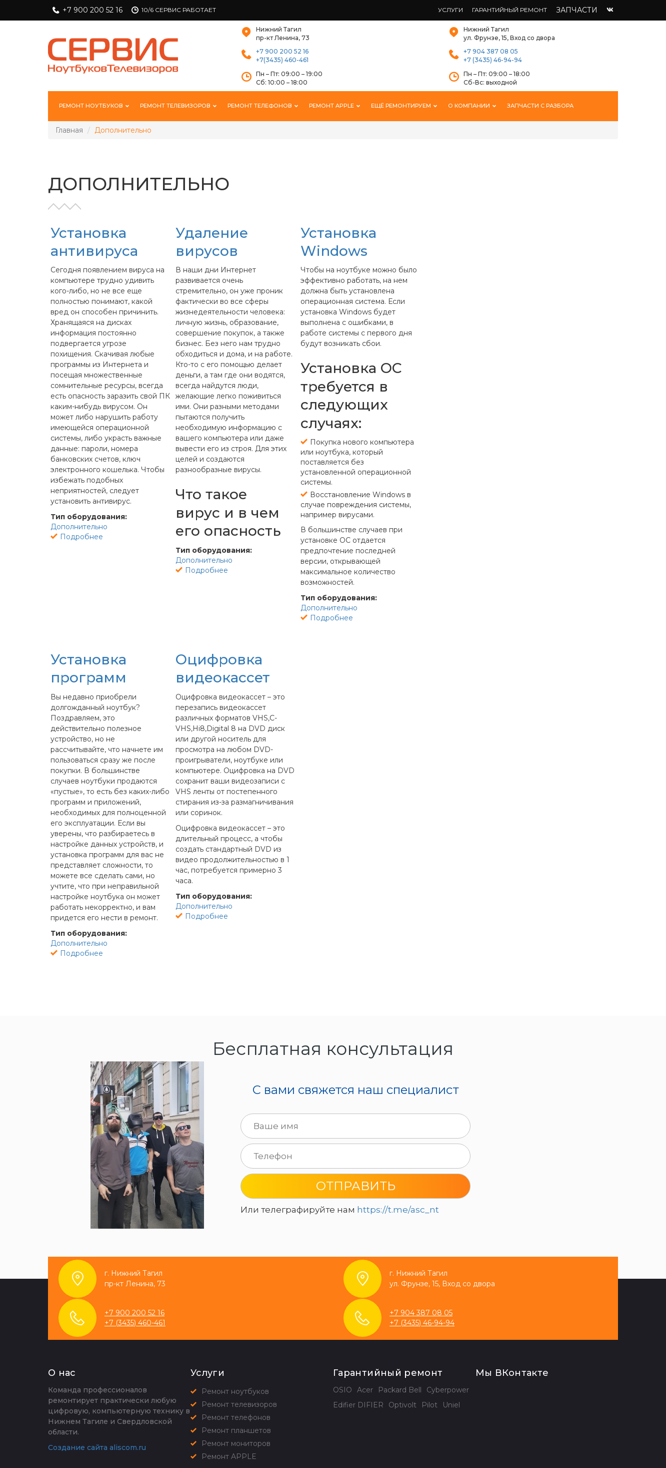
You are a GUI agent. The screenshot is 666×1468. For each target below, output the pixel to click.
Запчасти (577, 10)
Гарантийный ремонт (509, 10)
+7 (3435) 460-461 (135, 1322)
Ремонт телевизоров (176, 105)
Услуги (450, 10)
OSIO (342, 1389)
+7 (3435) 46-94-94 (493, 60)
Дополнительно (79, 526)
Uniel (451, 1404)
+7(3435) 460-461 (282, 60)
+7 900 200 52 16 (92, 10)
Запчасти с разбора (540, 105)
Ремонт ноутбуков (91, 105)
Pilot (430, 1404)
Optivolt (402, 1404)
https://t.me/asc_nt (398, 1210)
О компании (470, 105)
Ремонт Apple (332, 105)
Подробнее (81, 536)
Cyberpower (447, 1389)
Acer (365, 1389)
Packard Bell (400, 1389)
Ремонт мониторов (236, 1443)
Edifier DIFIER (358, 1404)
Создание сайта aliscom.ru (97, 1447)
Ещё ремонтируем (401, 105)
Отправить (356, 1186)
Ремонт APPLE (229, 1456)
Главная (69, 130)
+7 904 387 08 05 (491, 51)
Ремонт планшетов (236, 1430)
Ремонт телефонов (261, 105)
